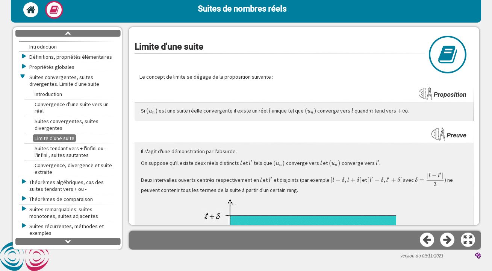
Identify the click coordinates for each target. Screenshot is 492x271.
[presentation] (151, 111)
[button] (468, 240)
